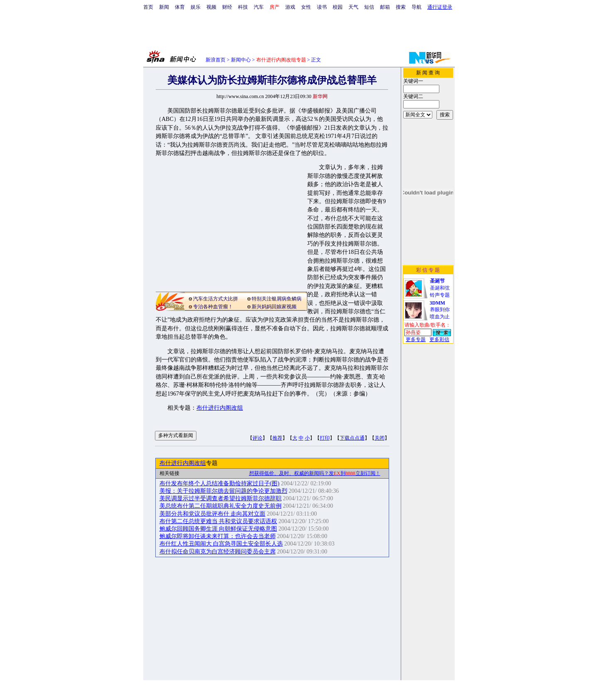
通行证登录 (439, 7)
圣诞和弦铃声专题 (440, 288)
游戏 (290, 7)
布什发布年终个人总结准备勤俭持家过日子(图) (219, 483)
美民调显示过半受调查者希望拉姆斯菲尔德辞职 (220, 498)
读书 (322, 7)
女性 (306, 7)
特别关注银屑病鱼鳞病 (276, 299)
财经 (227, 7)
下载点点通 (352, 438)
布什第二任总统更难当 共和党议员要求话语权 (218, 521)
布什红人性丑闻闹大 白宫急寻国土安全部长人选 (221, 544)
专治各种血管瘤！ (213, 307)
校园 (338, 7)
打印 (325, 438)
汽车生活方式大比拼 (215, 299)
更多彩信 (439, 339)
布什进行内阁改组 (219, 408)
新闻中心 (241, 60)
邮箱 (385, 7)
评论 (257, 438)
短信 (369, 7)
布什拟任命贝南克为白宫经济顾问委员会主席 (217, 551)
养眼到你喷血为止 (440, 310)
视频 (211, 7)
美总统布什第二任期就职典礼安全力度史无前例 (220, 506)
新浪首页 (215, 60)
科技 (243, 7)
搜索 (401, 7)
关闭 (380, 438)
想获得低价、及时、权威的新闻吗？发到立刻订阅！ (314, 473)
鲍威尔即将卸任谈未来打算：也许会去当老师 (217, 536)
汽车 (259, 7)
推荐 (277, 438)
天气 (353, 7)
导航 (417, 7)
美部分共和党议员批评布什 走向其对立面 (212, 514)
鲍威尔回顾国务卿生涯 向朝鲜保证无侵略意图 (218, 529)
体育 (180, 7)
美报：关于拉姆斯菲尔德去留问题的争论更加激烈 (223, 491)
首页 (148, 7)
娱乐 (196, 7)
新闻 (164, 7)
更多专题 (416, 339)
